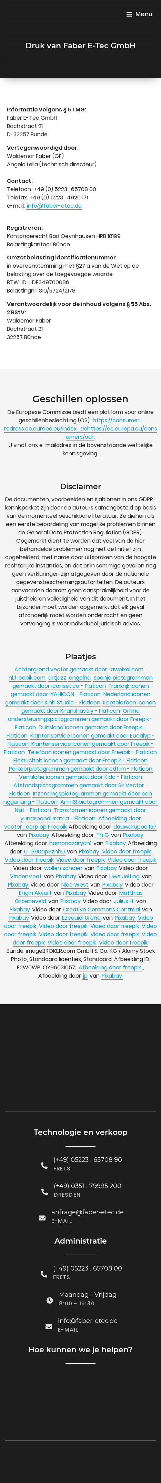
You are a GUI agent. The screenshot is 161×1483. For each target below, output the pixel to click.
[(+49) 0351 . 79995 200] (44, 1182)
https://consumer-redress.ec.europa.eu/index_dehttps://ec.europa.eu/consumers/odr (80, 428)
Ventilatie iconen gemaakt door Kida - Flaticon (80, 777)
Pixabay (39, 835)
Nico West (74, 885)
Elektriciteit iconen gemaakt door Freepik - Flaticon (80, 760)
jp (85, 976)
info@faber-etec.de (54, 206)
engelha (80, 678)
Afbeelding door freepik (110, 967)
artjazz (57, 678)
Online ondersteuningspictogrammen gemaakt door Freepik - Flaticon (80, 719)
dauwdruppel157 (135, 827)
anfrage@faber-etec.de (87, 1203)
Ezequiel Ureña (81, 918)
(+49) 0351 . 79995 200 (87, 1176)
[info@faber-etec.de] (49, 1317)
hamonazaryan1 (70, 843)
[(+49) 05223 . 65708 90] (44, 1156)
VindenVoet (26, 876)
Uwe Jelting (124, 876)
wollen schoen (63, 868)
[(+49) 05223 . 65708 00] (44, 1265)
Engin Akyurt (35, 893)
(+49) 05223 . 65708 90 (87, 1150)
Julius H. (124, 901)
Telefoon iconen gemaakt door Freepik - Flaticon (92, 752)
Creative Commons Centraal (101, 909)
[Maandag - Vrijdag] (50, 1291)
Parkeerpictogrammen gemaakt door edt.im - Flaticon (80, 769)
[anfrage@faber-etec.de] (42, 1208)
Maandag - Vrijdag (88, 1285)
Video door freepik (126, 852)
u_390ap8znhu (44, 852)
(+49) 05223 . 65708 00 (87, 1259)
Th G (102, 835)
